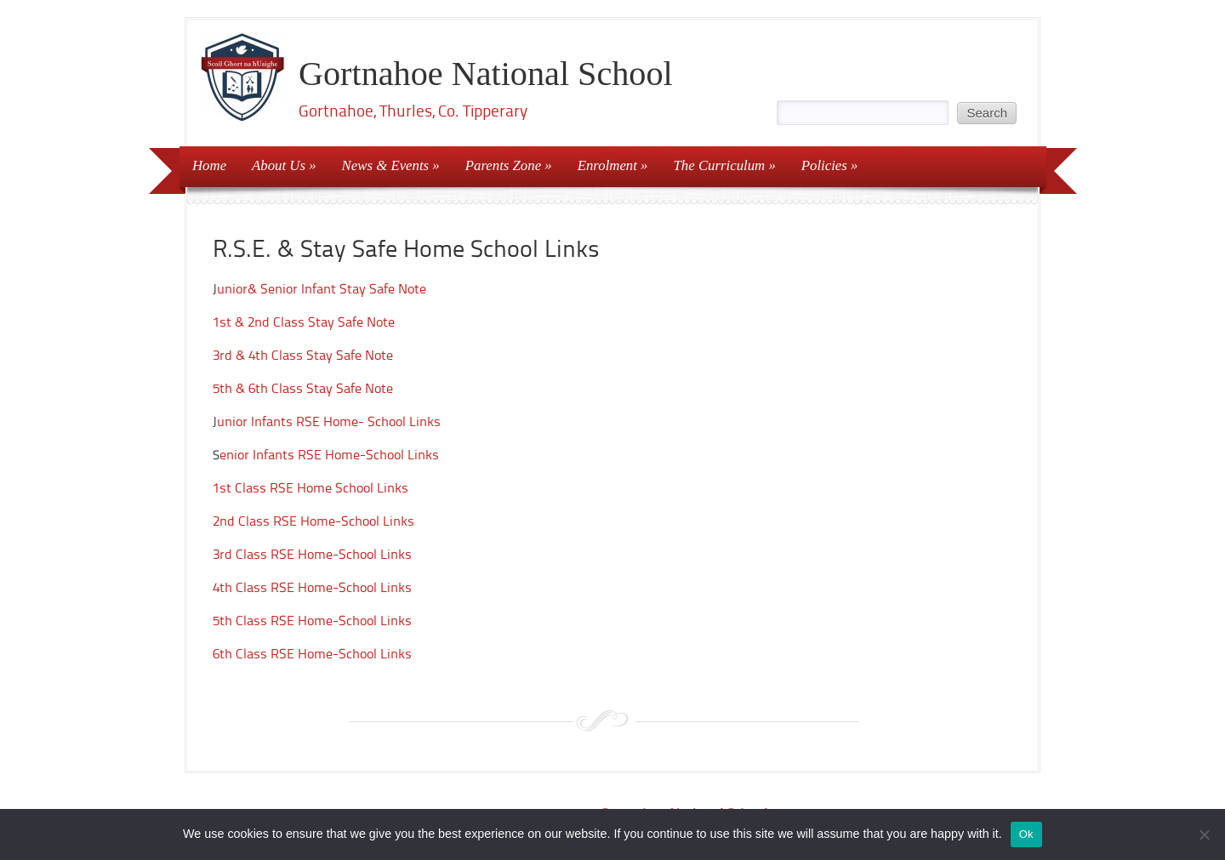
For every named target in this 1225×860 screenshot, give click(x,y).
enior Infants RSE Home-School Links (329, 455)
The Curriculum (720, 165)
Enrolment (607, 165)
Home (209, 165)
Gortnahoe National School (486, 73)
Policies (824, 165)
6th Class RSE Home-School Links (312, 654)
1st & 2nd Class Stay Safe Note (304, 322)
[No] (1203, 834)
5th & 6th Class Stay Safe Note (303, 388)
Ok (1026, 834)
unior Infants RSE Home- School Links (329, 421)
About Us (278, 165)
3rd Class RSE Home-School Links (312, 554)
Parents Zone (503, 165)
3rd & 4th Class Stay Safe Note (303, 355)
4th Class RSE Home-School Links (312, 587)
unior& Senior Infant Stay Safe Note (321, 289)
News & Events (386, 165)
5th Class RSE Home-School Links (312, 620)
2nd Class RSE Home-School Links (313, 521)
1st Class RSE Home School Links (310, 488)
